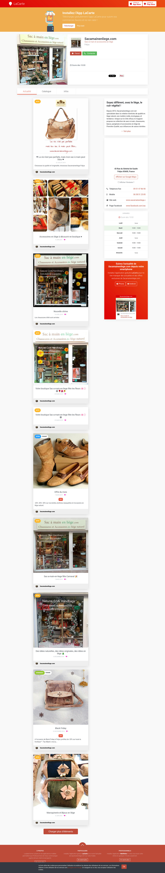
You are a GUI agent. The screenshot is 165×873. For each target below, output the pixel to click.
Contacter (89, 53)
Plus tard (80, 26)
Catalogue (46, 91)
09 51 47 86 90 (139, 189)
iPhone (120, 284)
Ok (124, 867)
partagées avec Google (75, 867)
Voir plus (126, 131)
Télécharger (69, 26)
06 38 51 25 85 (139, 194)
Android (131, 284)
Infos (66, 91)
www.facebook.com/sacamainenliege (141, 206)
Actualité (27, 91)
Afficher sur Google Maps (126, 177)
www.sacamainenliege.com (137, 200)
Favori (76, 53)
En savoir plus (40, 862)
